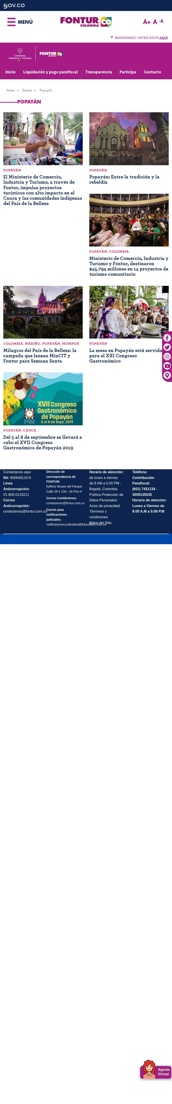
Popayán (12, 170)
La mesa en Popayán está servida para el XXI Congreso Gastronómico (125, 355)
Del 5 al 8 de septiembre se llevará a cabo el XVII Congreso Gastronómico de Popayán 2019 (42, 442)
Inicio (10, 71)
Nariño (32, 343)
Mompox (70, 343)
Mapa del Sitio (100, 523)
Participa (128, 71)
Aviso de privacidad (104, 506)
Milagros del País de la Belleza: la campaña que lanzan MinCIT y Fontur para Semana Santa (40, 355)
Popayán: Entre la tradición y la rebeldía (124, 179)
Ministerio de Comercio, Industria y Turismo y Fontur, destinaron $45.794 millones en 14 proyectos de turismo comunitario (128, 266)
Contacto (152, 71)
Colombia (119, 251)
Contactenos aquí (17, 472)
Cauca (27, 90)
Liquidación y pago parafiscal (50, 71)
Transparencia (98, 71)
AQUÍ (163, 38)
